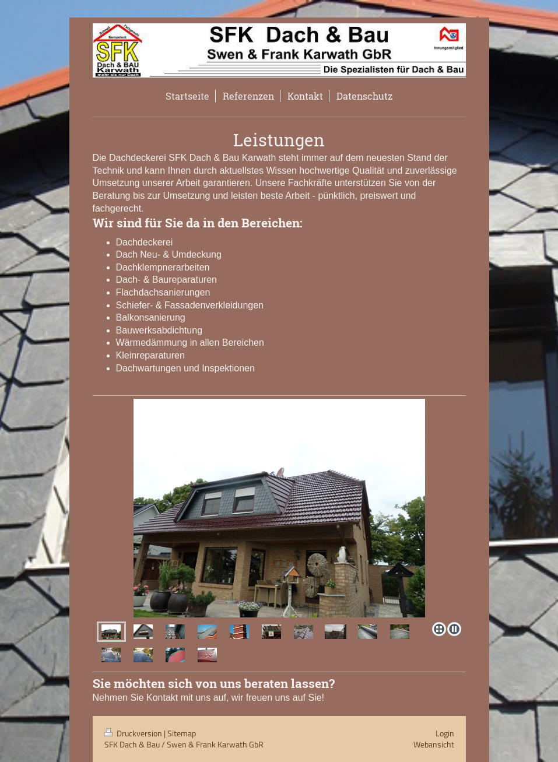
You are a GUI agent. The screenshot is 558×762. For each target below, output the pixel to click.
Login (445, 733)
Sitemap (181, 733)
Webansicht (433, 744)
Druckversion (134, 733)
